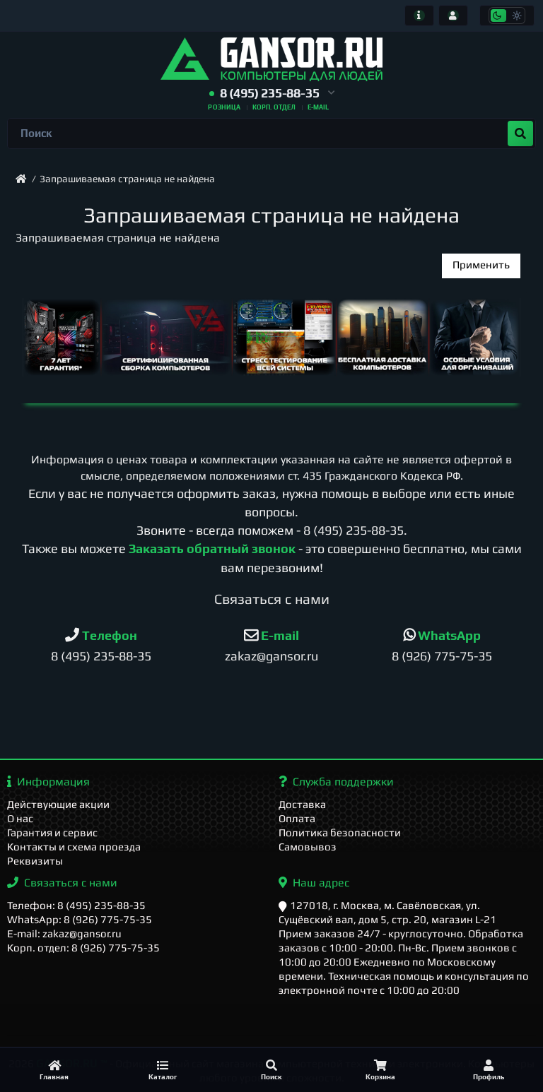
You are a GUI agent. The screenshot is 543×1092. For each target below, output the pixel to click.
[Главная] (54, 1070)
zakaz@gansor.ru (271, 655)
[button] (271, 93)
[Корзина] (380, 1070)
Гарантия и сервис (52, 832)
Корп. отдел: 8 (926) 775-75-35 (83, 948)
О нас (20, 818)
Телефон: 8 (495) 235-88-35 (76, 905)
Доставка (302, 804)
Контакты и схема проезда (74, 847)
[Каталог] (163, 1070)
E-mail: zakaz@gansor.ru (64, 933)
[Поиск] (271, 1070)
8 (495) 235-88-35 (353, 530)
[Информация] (419, 15)
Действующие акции (58, 804)
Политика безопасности (340, 832)
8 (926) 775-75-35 (442, 655)
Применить (481, 265)
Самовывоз (308, 847)
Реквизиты (35, 861)
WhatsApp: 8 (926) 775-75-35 (79, 919)
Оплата (297, 818)
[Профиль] (488, 1070)
